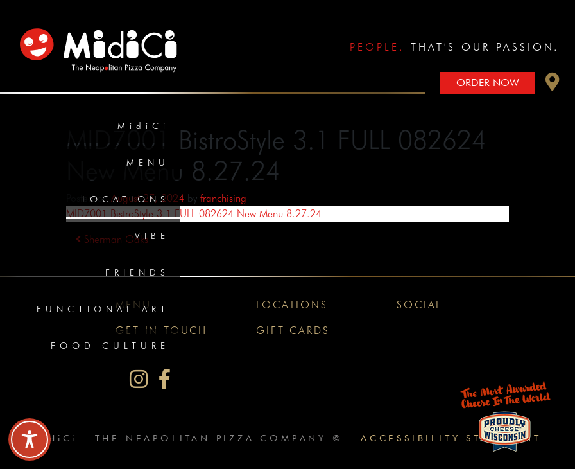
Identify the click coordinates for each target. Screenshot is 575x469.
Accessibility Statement (451, 437)
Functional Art (103, 309)
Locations (125, 199)
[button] (552, 85)
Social (419, 305)
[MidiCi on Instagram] (139, 379)
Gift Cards (292, 330)
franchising (223, 198)
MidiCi (143, 126)
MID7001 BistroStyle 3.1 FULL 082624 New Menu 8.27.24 (194, 214)
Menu (147, 162)
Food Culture (110, 346)
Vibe (152, 236)
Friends (137, 272)
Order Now (487, 82)
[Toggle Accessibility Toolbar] (29, 439)
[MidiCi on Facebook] (164, 379)
